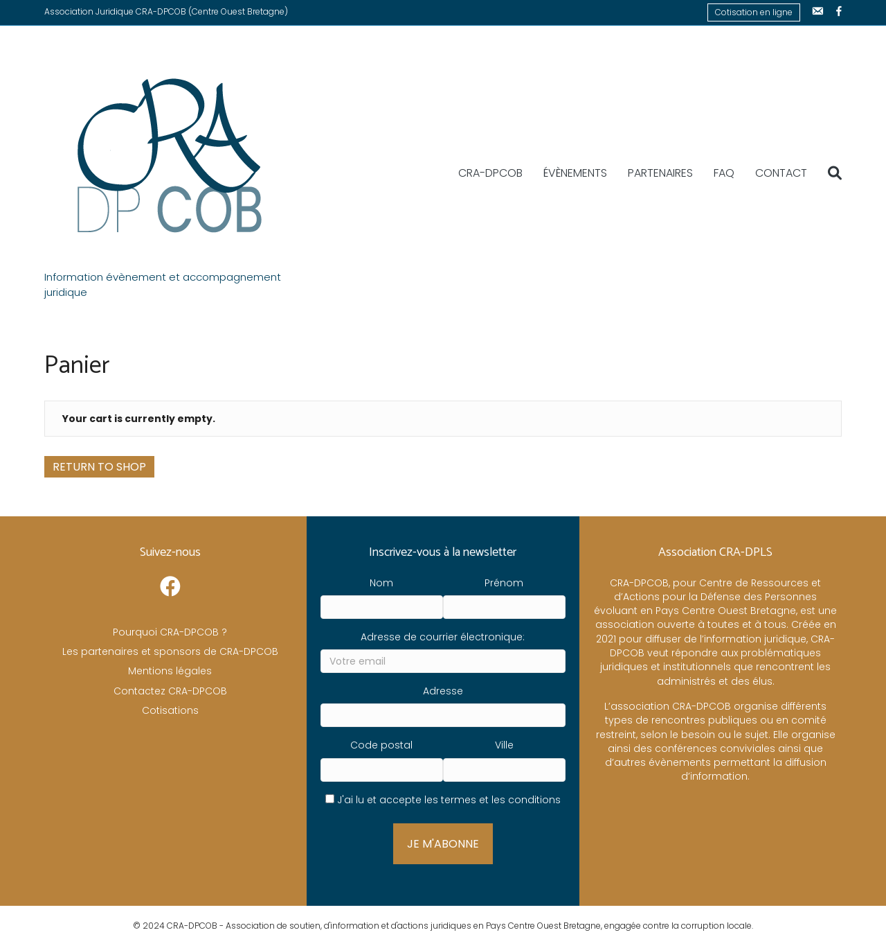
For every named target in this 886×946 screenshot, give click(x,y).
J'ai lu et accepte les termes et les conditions (449, 800)
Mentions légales (170, 671)
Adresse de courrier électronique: (443, 637)
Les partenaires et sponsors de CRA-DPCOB (170, 651)
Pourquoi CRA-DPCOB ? (170, 632)
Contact (781, 173)
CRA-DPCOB (490, 173)
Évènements (575, 173)
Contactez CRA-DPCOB (170, 691)
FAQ (724, 173)
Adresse (443, 691)
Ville (504, 745)
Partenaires (660, 173)
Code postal (381, 745)
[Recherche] (829, 173)
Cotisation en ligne (754, 12)
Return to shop (99, 467)
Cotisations (170, 710)
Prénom (504, 583)
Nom (381, 583)
